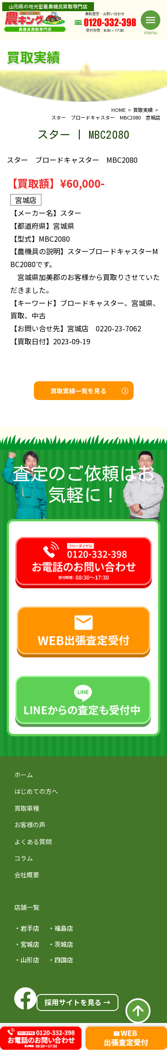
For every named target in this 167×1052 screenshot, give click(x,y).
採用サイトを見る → (77, 1002)
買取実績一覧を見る (89, 390)
